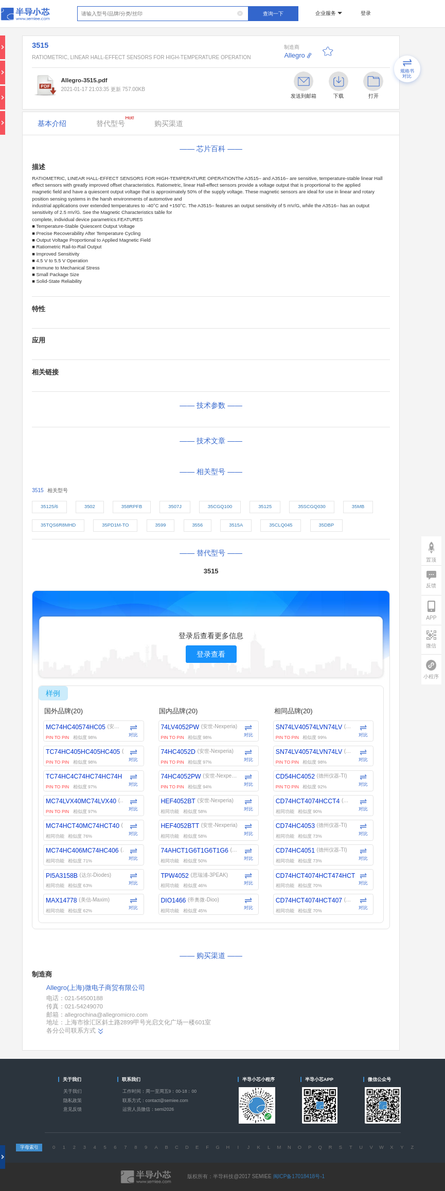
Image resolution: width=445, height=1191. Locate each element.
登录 (366, 13)
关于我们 (72, 1091)
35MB (358, 506)
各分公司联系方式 (75, 1030)
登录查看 (211, 654)
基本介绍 (52, 123)
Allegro (294, 55)
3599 (160, 525)
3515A (236, 525)
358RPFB (132, 506)
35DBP (326, 525)
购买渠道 (168, 123)
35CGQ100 (220, 506)
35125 (265, 506)
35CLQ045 (280, 525)
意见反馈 (72, 1109)
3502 (89, 506)
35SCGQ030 (312, 506)
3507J (175, 506)
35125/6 (49, 506)
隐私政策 (72, 1100)
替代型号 (115, 121)
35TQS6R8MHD (58, 525)
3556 (197, 525)
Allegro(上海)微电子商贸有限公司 (95, 987)
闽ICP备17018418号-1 (299, 1176)
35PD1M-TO (115, 525)
